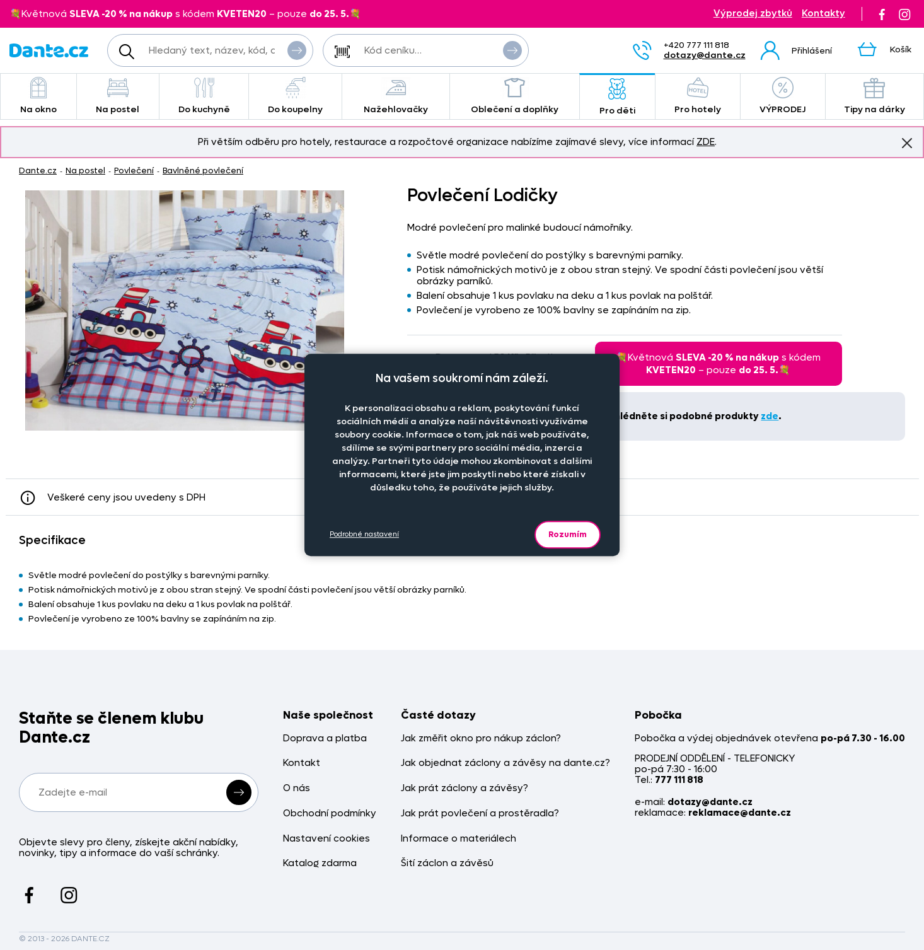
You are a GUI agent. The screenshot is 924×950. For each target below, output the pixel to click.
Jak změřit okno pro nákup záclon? (481, 738)
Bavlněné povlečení (203, 170)
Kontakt (301, 763)
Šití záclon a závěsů (447, 863)
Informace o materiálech (458, 838)
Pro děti (617, 97)
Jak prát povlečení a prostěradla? (480, 813)
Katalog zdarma (320, 863)
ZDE (705, 142)
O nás (296, 788)
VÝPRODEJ (782, 96)
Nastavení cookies (326, 838)
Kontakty (823, 13)
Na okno (38, 96)
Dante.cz (38, 170)
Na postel (118, 96)
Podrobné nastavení (364, 534)
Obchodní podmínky (329, 813)
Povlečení (134, 170)
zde (769, 416)
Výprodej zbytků (752, 13)
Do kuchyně (204, 96)
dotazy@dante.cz (705, 55)
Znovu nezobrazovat (907, 142)
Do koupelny (295, 96)
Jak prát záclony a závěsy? (464, 788)
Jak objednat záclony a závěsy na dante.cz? (505, 763)
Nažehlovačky (396, 96)
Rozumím (567, 534)
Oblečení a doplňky (514, 96)
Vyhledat (297, 49)
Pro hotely (697, 96)
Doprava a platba (325, 738)
